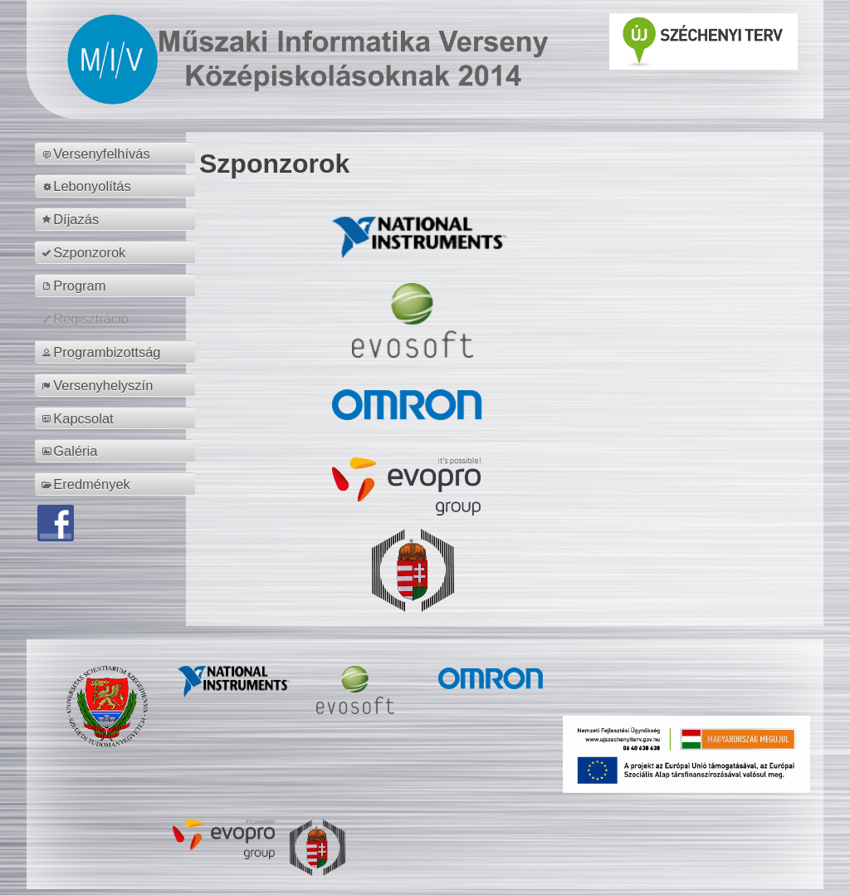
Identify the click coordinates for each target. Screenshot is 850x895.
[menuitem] (117, 153)
